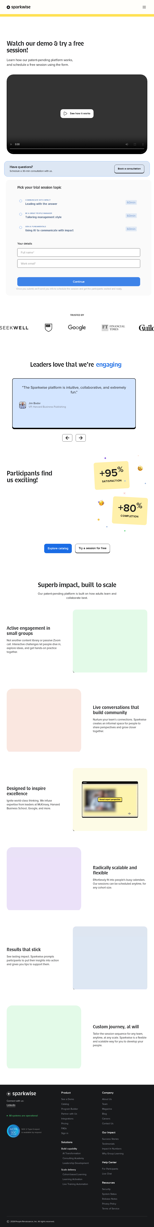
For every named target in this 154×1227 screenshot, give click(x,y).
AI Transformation (72, 1153)
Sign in (64, 1133)
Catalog (65, 1104)
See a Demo (67, 1099)
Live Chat (107, 1173)
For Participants (110, 1169)
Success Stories (110, 1139)
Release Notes (109, 1199)
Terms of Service (110, 1208)
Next (81, 438)
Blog (104, 1114)
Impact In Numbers (112, 1148)
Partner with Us (69, 1114)
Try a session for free (92, 548)
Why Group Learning (113, 1153)
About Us (107, 1099)
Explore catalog (58, 548)
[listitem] (74, 403)
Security (106, 1189)
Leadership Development (76, 1163)
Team (104, 1104)
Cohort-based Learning (74, 1174)
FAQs (64, 1128)
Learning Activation (72, 1179)
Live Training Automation (75, 1184)
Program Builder (69, 1109)
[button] (144, 7)
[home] (19, 7)
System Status (109, 1194)
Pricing (64, 1123)
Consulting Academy (73, 1158)
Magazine (107, 1109)
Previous (67, 438)
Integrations (67, 1118)
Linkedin (11, 1105)
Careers (106, 1118)
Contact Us (107, 1123)
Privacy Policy (109, 1203)
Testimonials (108, 1144)
